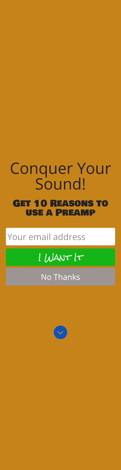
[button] (60, 106)
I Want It (60, 188)
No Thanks (60, 207)
